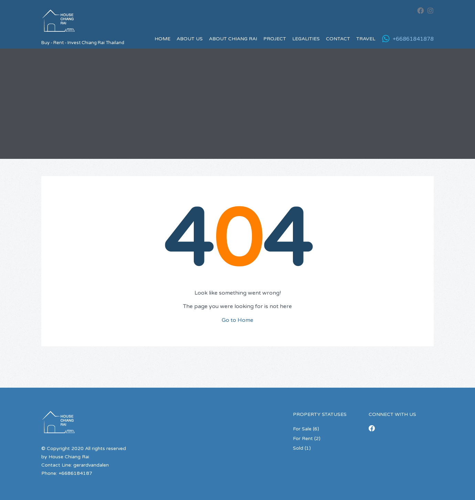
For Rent (303, 438)
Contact (338, 39)
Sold (298, 448)
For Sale (302, 429)
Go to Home (237, 320)
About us (190, 39)
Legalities (306, 39)
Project (274, 39)
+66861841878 (413, 38)
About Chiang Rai (233, 39)
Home (162, 39)
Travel (365, 39)
